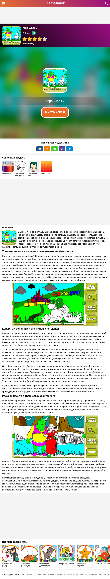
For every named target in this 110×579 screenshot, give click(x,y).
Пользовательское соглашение (69, 575)
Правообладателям (45, 575)
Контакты (29, 575)
